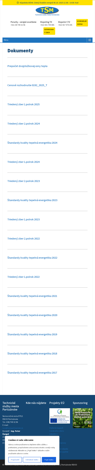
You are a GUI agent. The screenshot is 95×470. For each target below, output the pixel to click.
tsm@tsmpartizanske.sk (12, 428)
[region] (32, 450)
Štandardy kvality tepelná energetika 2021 (32, 296)
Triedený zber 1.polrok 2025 (23, 104)
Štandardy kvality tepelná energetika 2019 (32, 334)
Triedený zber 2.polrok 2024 (23, 123)
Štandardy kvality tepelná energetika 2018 (32, 353)
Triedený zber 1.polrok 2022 (23, 276)
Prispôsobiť (15, 460)
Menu (6, 40)
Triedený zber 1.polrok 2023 (23, 219)
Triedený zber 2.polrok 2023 (23, 181)
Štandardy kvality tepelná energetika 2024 (32, 142)
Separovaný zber (49, 31)
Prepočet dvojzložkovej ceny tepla (27, 66)
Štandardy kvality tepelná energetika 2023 (32, 200)
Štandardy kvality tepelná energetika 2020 (32, 315)
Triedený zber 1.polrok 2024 (23, 162)
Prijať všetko (49, 460)
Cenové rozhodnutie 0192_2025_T (27, 85)
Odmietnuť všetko (31, 460)
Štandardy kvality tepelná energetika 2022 (32, 257)
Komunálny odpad (82, 22)
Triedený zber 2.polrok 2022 (23, 238)
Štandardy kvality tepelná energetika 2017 (32, 372)
